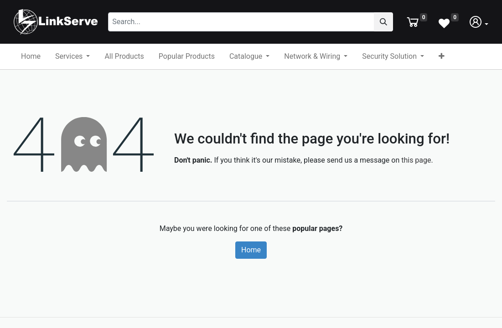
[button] (441, 56)
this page (416, 160)
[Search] (383, 21)
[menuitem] (31, 56)
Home (251, 250)
